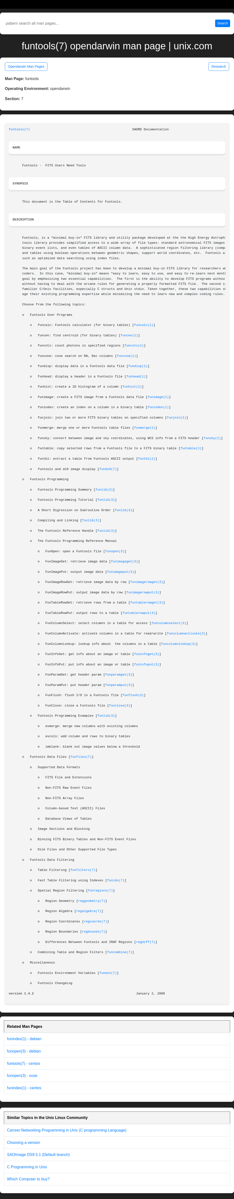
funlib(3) (104, 490)
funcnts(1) (134, 345)
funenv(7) (108, 973)
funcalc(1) (144, 325)
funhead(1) (136, 376)
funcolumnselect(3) (169, 623)
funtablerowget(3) (146, 602)
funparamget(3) (118, 675)
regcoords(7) (95, 921)
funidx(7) (115, 880)
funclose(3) (119, 705)
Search (222, 23)
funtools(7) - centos (23, 1063)
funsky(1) (212, 438)
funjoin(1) (176, 417)
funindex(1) (158, 407)
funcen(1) (129, 335)
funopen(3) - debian (24, 1051)
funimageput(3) (120, 572)
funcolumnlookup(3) (178, 644)
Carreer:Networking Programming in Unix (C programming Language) (66, 1130)
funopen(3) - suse (22, 1076)
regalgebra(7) (88, 911)
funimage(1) (158, 397)
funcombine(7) (119, 952)
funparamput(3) (118, 685)
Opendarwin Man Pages (26, 66)
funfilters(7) (82, 870)
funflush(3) (133, 695)
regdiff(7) (145, 942)
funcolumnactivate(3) (186, 633)
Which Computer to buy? (28, 1179)
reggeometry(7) (91, 901)
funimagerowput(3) (142, 592)
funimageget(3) (124, 561)
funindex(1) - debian (24, 1039)
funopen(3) (114, 551)
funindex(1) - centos (24, 1088)
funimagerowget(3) (146, 582)
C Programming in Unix (27, 1167)
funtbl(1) (146, 459)
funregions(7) (100, 890)
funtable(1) (191, 448)
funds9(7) (108, 469)
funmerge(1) (144, 428)
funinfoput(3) (146, 664)
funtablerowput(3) (139, 613)
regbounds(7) (93, 932)
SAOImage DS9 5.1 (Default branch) (38, 1155)
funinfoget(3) (146, 654)
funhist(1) (132, 387)
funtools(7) (19, 129)
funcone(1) (126, 356)
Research (219, 66)
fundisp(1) (138, 366)
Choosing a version (23, 1142)
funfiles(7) (81, 757)
